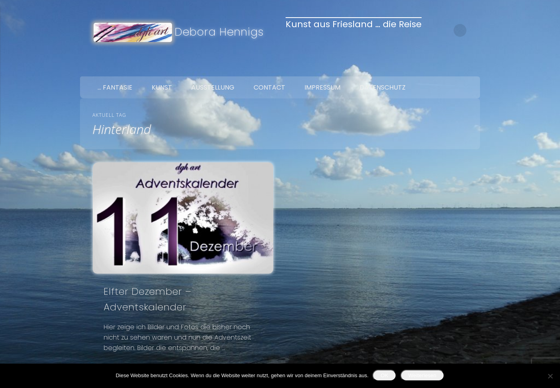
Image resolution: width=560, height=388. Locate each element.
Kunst (162, 87)
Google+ (471, 67)
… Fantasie (115, 87)
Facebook (437, 67)
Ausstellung (212, 87)
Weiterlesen (422, 375)
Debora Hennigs (219, 31)
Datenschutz (383, 87)
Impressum (322, 87)
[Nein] (550, 376)
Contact (269, 87)
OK (384, 375)
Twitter (454, 67)
